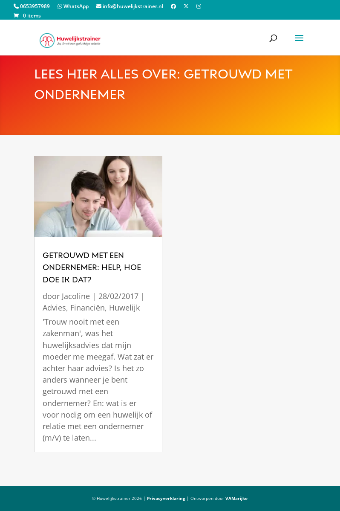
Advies (54, 307)
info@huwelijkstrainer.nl (129, 7)
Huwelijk (124, 307)
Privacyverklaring (166, 498)
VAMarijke (236, 498)
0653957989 (32, 7)
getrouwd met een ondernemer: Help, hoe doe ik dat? (92, 268)
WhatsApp (73, 7)
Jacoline (76, 296)
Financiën (87, 307)
